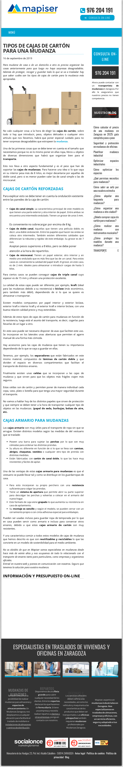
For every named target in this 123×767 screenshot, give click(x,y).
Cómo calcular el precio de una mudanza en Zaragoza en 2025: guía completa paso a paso (106, 132)
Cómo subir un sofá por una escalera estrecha (106, 189)
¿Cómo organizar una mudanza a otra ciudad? (106, 210)
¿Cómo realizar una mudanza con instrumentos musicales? (106, 229)
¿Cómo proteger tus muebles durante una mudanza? (106, 241)
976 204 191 (100, 10)
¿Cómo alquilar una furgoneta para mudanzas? (106, 199)
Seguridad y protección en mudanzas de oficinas (106, 145)
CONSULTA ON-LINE (105, 56)
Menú (11, 32)
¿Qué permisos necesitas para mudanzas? (106, 180)
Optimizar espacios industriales (106, 162)
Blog (67, 757)
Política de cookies (96, 753)
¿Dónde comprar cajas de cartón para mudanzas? (106, 218)
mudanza (62, 141)
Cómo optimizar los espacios (106, 171)
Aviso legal (80, 753)
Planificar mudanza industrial (106, 153)
